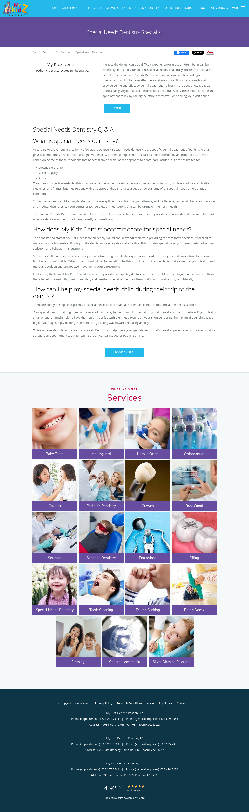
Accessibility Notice (159, 703)
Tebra (141, 798)
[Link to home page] (14, 8)
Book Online (117, 108)
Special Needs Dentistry (89, 52)
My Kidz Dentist (41, 52)
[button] (243, 7)
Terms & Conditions (129, 703)
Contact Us (184, 703)
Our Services (63, 52)
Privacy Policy (103, 703)
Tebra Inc (84, 703)
